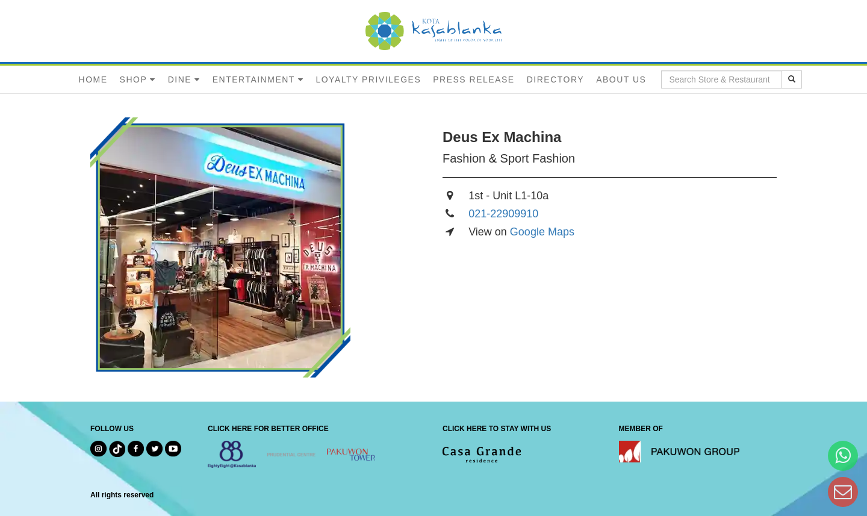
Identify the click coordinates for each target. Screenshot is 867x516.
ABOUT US (621, 79)
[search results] (792, 79)
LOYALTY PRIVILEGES (368, 79)
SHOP (134, 79)
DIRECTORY (555, 79)
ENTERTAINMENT (254, 79)
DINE (179, 79)
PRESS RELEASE (473, 79)
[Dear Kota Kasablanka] (843, 492)
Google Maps (542, 232)
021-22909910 (503, 214)
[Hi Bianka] (843, 455)
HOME (93, 79)
